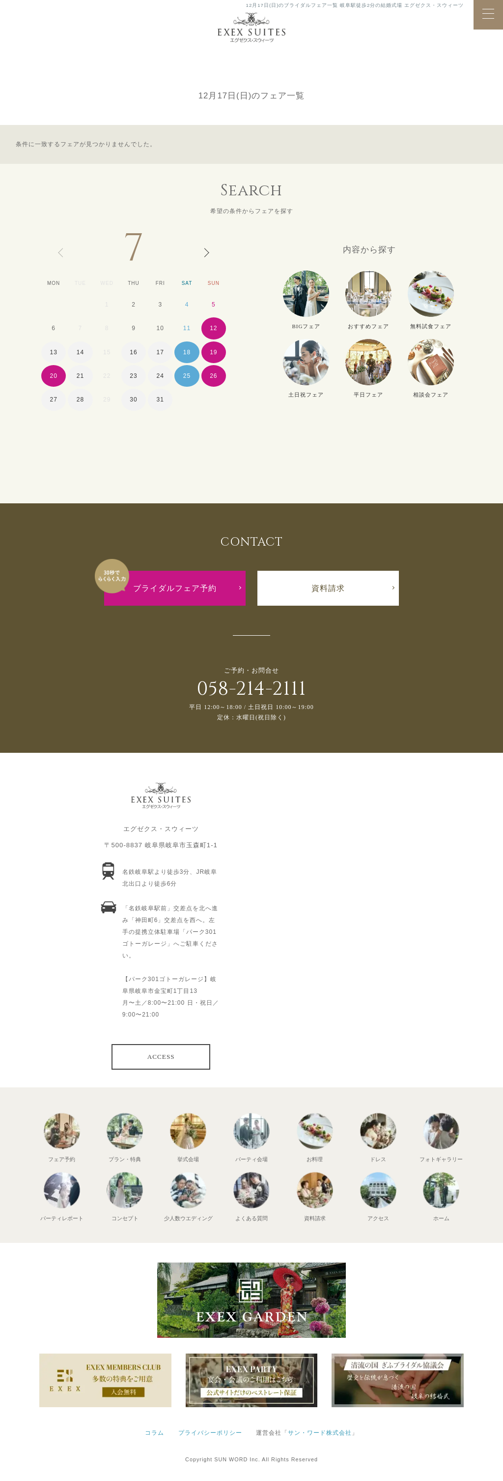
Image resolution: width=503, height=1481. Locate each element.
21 (80, 375)
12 (213, 328)
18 (187, 352)
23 (133, 375)
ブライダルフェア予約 (175, 588)
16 (133, 352)
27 (53, 399)
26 (213, 375)
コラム (154, 1432)
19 (213, 352)
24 (160, 375)
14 (80, 352)
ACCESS (161, 1056)
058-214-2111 (251, 689)
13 (53, 352)
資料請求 (328, 588)
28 (80, 399)
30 (133, 399)
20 (53, 375)
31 (160, 399)
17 (160, 352)
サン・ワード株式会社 (320, 1432)
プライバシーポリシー (210, 1432)
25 (187, 375)
